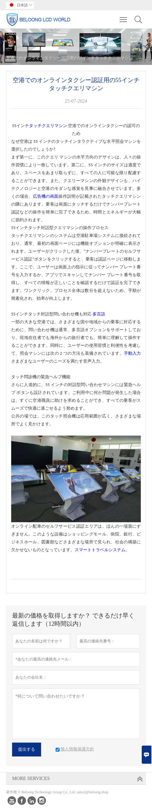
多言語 (98, 314)
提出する (26, 749)
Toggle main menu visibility (124, 16)
